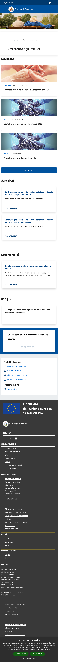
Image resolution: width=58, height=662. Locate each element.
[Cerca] (53, 9)
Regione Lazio (8, 2)
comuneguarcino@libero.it (16, 587)
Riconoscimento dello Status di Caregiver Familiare (26, 89)
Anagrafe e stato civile (13, 478)
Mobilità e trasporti (12, 499)
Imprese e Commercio (12, 488)
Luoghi (7, 554)
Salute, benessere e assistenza (16, 522)
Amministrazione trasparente (15, 624)
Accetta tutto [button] (21, 654)
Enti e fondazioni (11, 458)
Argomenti (16, 40)
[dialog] (29, 649)
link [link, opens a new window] (49, 649)
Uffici (7, 455)
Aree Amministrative (12, 451)
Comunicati (8, 85)
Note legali (9, 631)
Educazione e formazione (14, 509)
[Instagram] (16, 438)
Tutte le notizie (29, 170)
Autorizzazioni (10, 526)
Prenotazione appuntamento (15, 604)
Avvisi (6, 119)
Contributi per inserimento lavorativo (20, 158)
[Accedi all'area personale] (50, 2)
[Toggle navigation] (4, 9)
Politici (7, 461)
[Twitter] (10, 438)
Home (7, 40)
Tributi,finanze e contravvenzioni (16, 515)
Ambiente (8, 519)
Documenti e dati (11, 468)
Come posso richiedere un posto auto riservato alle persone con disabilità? (27, 311)
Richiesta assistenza (12, 614)
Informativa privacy (12, 628)
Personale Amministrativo (14, 465)
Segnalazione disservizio (13, 608)
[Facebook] (5, 438)
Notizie (7, 538)
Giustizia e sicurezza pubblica (15, 512)
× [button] (55, 639)
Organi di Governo (11, 448)
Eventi (7, 558)
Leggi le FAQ (9, 611)
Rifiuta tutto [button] (37, 654)
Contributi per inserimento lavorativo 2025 (23, 123)
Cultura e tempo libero (13, 482)
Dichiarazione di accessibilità (15, 634)
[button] (29, 658)
